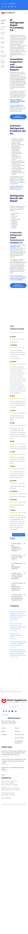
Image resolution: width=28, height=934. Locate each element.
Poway (16, 278)
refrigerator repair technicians (15, 247)
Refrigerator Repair (3, 28)
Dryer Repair (2, 37)
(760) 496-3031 (19, 79)
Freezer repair (3, 33)
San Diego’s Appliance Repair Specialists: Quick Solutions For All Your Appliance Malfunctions (18, 652)
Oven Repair (2, 46)
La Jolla (16, 277)
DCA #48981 (4, 715)
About (17, 728)
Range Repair (2, 66)
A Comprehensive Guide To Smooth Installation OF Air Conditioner (18, 643)
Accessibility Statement (19, 742)
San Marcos (13, 279)
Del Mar (21, 277)
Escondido (22, 278)
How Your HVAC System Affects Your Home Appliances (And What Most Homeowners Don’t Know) (18, 615)
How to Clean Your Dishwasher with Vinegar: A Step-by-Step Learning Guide (18, 626)
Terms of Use (19, 738)
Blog (3, 731)
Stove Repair (2, 51)
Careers (4, 734)
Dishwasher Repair (3, 56)
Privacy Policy (19, 734)
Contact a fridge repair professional (16, 186)
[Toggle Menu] (25, 13)
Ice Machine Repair (3, 61)
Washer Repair (3, 42)
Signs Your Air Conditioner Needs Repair (16, 635)
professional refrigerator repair (16, 106)
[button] (18, 116)
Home (3, 728)
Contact (12, 268)
